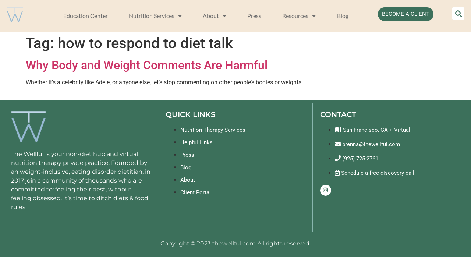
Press (254, 15)
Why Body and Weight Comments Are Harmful (147, 65)
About (214, 15)
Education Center (85, 15)
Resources (299, 15)
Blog (342, 15)
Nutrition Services (155, 15)
